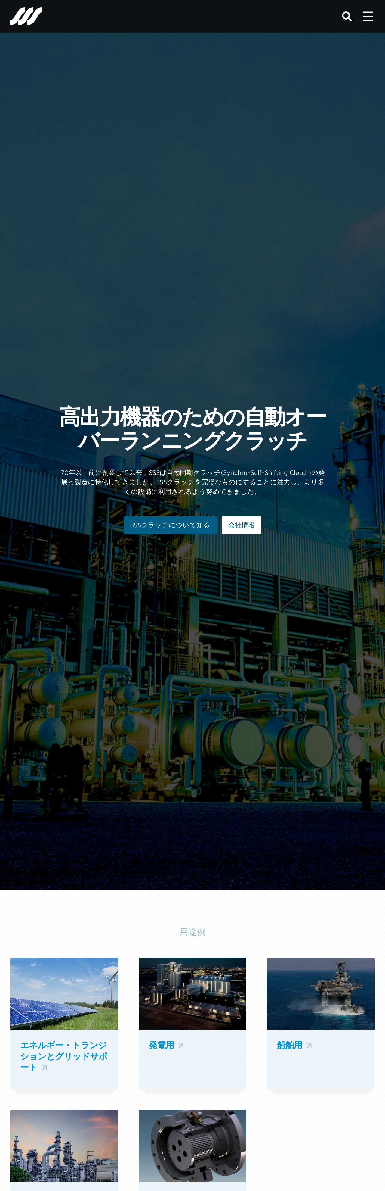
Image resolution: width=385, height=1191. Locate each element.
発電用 (167, 1045)
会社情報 (241, 525)
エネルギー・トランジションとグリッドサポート (63, 1056)
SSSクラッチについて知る (170, 525)
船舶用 (295, 1045)
